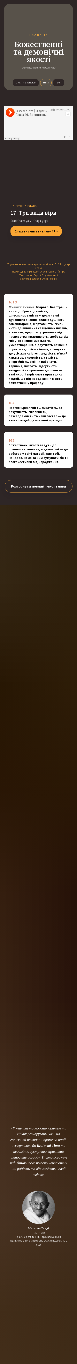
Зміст (46, 82)
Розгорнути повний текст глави (38, 486)
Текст (59, 82)
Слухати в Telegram (25, 82)
